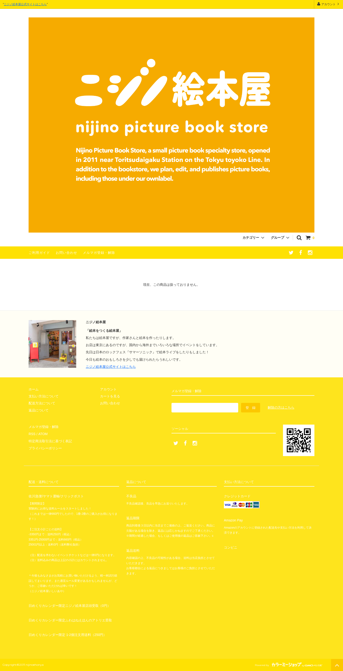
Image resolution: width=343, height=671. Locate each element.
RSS (32, 434)
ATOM (42, 434)
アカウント (328, 4)
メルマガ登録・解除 (99, 253)
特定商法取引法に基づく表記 (50, 441)
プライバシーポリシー (45, 448)
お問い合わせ (66, 253)
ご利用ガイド (39, 253)
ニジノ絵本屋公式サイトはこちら (25, 4)
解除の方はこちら (281, 407)
